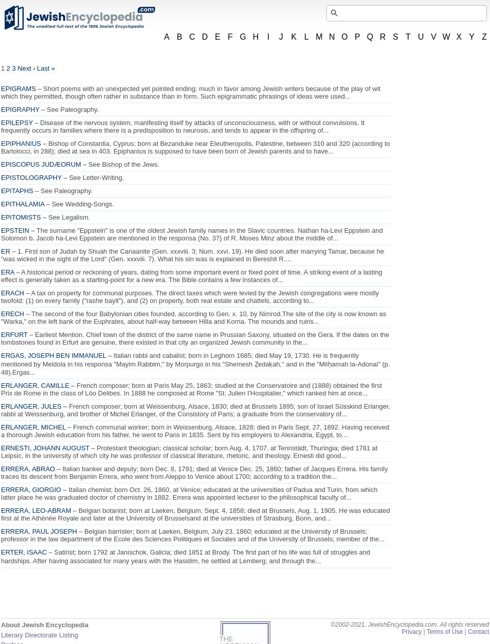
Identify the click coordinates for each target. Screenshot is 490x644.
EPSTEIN (15, 230)
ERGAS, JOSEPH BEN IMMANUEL (53, 355)
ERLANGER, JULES (31, 406)
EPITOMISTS (21, 217)
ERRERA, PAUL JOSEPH (39, 531)
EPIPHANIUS (21, 143)
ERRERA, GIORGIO (31, 490)
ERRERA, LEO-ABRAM (36, 510)
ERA (7, 272)
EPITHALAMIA (22, 204)
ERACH (12, 293)
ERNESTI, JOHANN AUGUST (45, 448)
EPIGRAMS (18, 89)
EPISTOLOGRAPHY (31, 177)
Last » (46, 68)
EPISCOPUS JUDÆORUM (41, 164)
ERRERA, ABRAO (28, 469)
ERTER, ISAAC (24, 552)
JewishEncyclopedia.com (79, 17)
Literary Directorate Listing (39, 635)
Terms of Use (444, 631)
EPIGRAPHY (20, 109)
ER (5, 251)
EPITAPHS (17, 191)
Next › (27, 68)
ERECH (12, 314)
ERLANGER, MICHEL (33, 427)
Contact (478, 631)
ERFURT (14, 335)
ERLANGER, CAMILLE (35, 385)
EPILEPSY (17, 123)
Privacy (412, 631)
